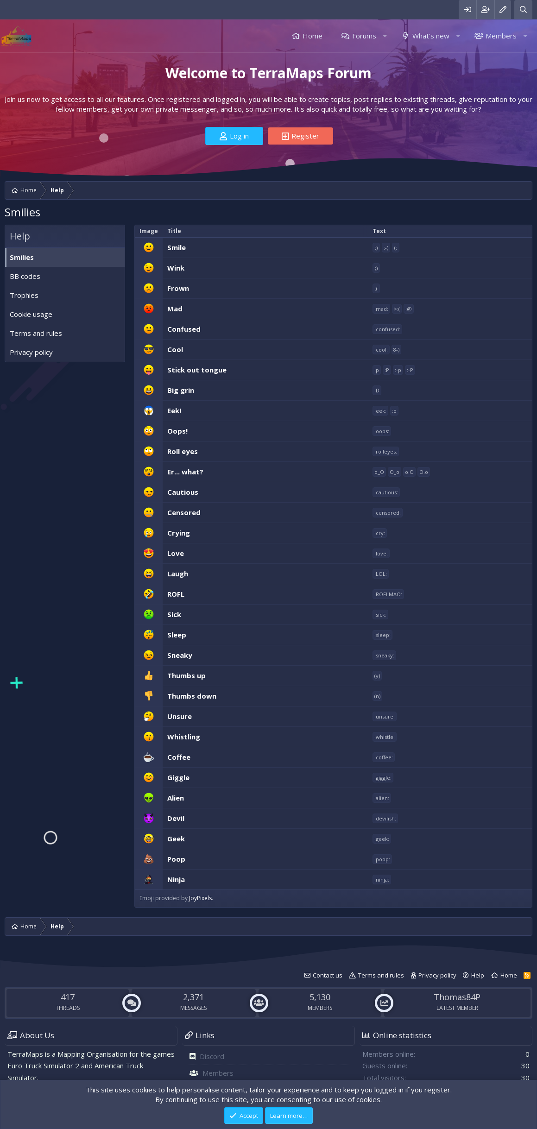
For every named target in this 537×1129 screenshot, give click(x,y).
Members (501, 35)
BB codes (25, 276)
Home (312, 35)
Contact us (327, 975)
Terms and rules (36, 333)
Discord (212, 1056)
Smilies (22, 257)
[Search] (523, 9)
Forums (364, 35)
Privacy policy (31, 352)
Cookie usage (31, 314)
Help (477, 975)
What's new (430, 35)
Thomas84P (457, 997)
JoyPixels (200, 898)
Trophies (24, 295)
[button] (385, 35)
